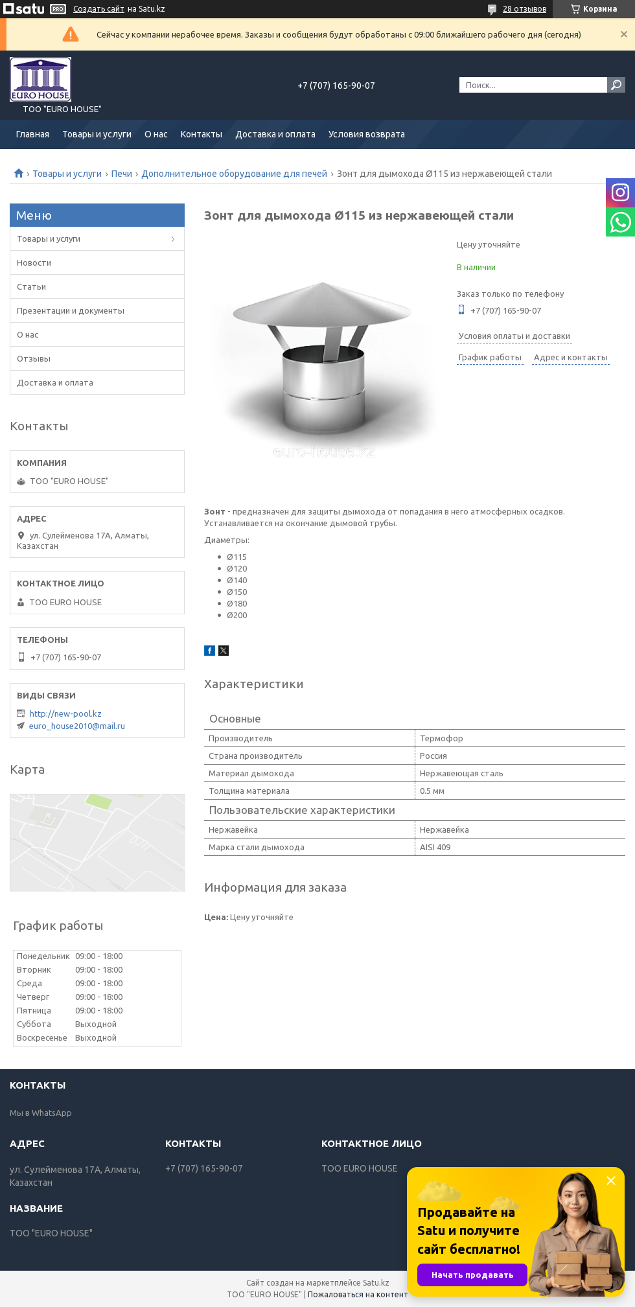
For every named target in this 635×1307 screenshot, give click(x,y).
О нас (156, 134)
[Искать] (616, 85)
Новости (34, 262)
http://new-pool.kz (66, 713)
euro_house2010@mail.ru (77, 725)
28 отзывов (524, 9)
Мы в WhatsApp (41, 1112)
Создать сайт (98, 9)
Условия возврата (367, 134)
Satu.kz (376, 1282)
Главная (32, 134)
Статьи (31, 286)
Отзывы (34, 358)
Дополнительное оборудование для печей (234, 173)
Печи (121, 173)
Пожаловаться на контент (358, 1294)
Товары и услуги (97, 134)
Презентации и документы (70, 310)
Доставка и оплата (275, 134)
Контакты (201, 134)
